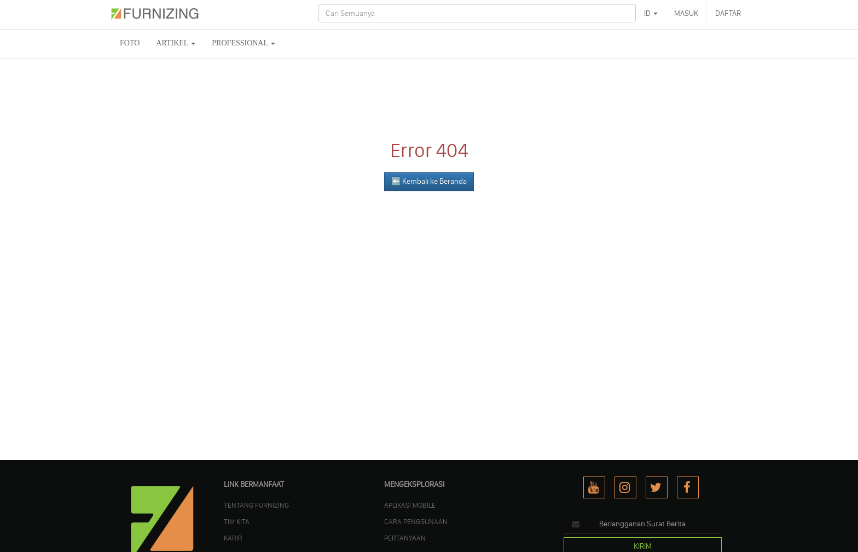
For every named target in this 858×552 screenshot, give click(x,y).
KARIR (233, 537)
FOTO (130, 43)
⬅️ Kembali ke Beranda (429, 181)
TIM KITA (237, 521)
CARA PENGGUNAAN (416, 521)
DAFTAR (728, 13)
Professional (243, 43)
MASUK (686, 13)
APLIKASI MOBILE (410, 505)
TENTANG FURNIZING (256, 505)
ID (651, 13)
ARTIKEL (175, 43)
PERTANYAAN (405, 537)
